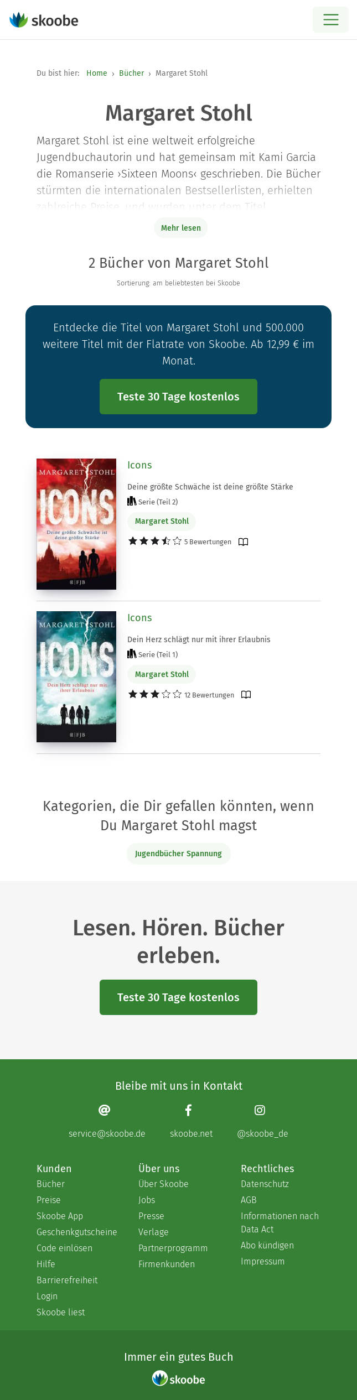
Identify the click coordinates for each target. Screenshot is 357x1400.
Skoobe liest (61, 1312)
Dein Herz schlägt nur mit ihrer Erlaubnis (199, 639)
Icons (139, 465)
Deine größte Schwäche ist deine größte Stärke (210, 487)
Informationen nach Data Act (280, 1223)
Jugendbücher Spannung (178, 853)
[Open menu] (331, 20)
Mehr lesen (181, 228)
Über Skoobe (163, 1184)
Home (96, 73)
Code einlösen (64, 1248)
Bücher (131, 73)
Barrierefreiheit (67, 1280)
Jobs (146, 1200)
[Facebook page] (191, 1121)
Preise (49, 1200)
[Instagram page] (262, 1121)
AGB (249, 1200)
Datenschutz (265, 1184)
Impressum (263, 1261)
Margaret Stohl (162, 521)
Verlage (153, 1232)
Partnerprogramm (173, 1248)
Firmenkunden (166, 1264)
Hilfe (46, 1264)
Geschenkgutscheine (76, 1232)
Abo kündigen (267, 1245)
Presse (151, 1216)
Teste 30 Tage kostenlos (178, 396)
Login (47, 1296)
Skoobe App (60, 1216)
